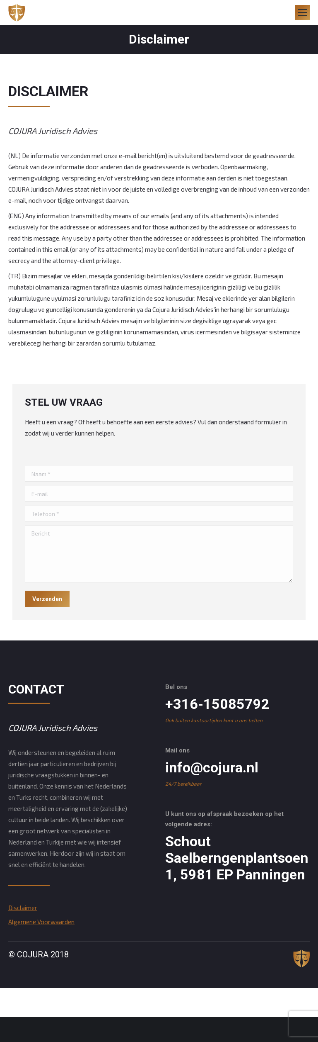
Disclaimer (22, 907)
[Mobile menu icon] (302, 12)
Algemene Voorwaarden (41, 921)
